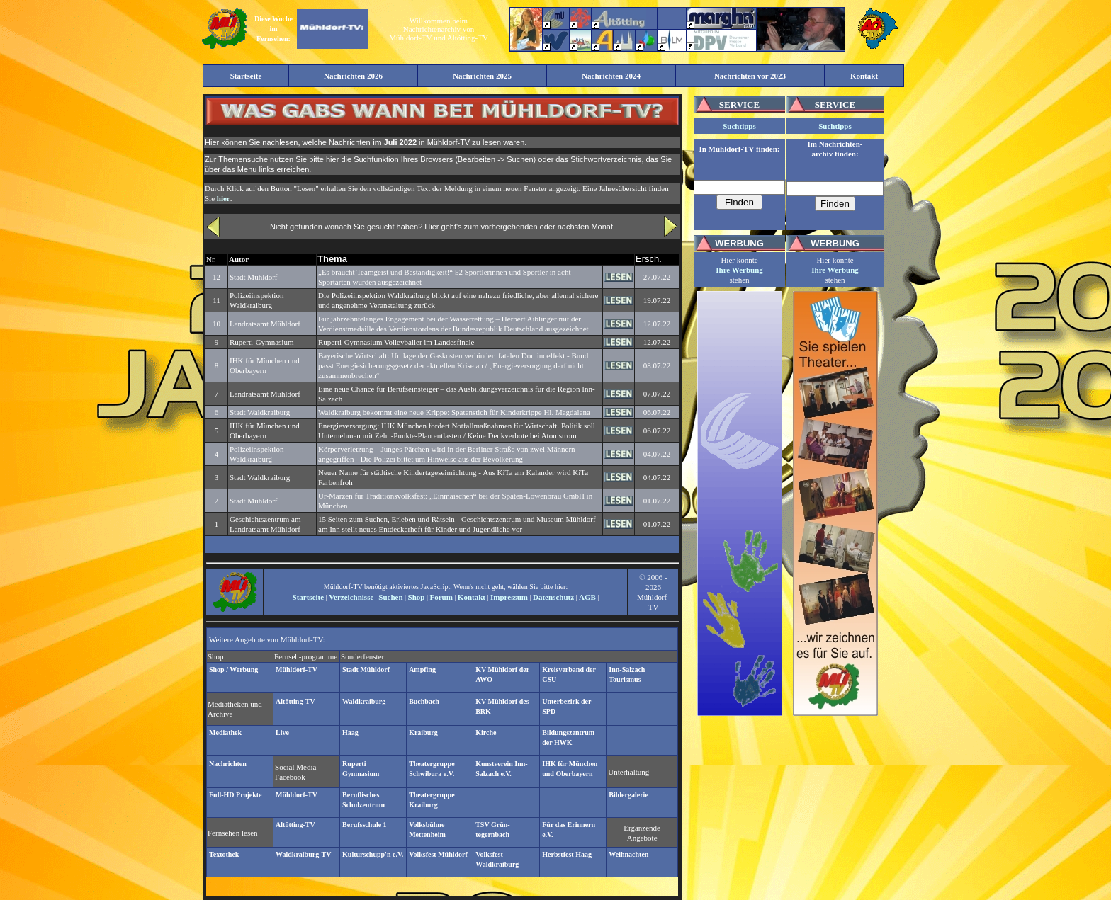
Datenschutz (553, 597)
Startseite (309, 597)
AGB (587, 597)
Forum (440, 597)
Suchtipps (739, 126)
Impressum (509, 597)
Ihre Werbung (739, 270)
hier (223, 198)
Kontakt (471, 597)
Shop (416, 597)
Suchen (390, 597)
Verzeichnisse (351, 597)
